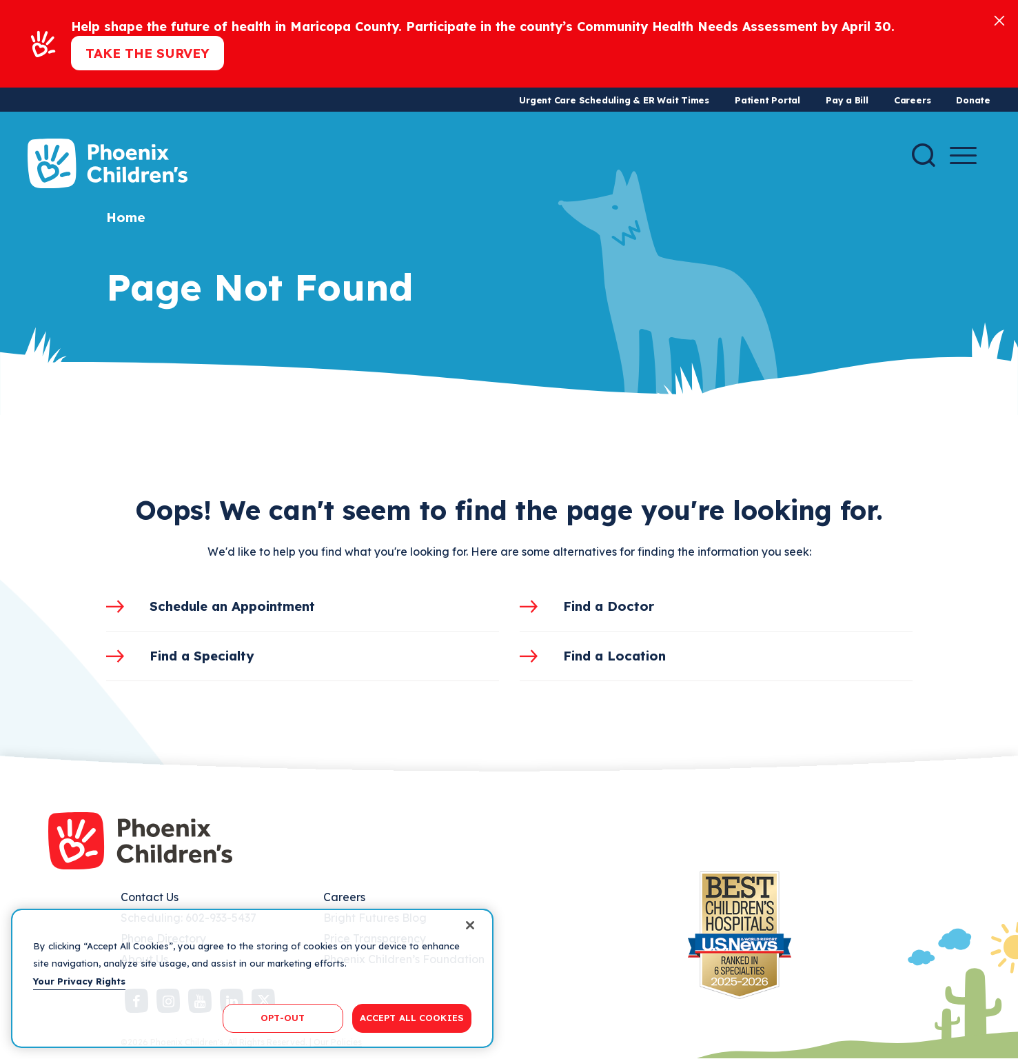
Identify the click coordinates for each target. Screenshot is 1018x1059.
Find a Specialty (202, 655)
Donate (973, 99)
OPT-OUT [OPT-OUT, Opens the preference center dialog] (283, 1017)
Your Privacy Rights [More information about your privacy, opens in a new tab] (79, 981)
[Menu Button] (963, 155)
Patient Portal (767, 99)
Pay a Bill (847, 99)
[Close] (999, 19)
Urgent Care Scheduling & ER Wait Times (614, 99)
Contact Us (150, 897)
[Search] (923, 155)
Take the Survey (147, 53)
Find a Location (614, 655)
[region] (252, 978)
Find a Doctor (608, 606)
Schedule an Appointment (232, 606)
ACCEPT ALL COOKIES (412, 1017)
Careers (912, 99)
